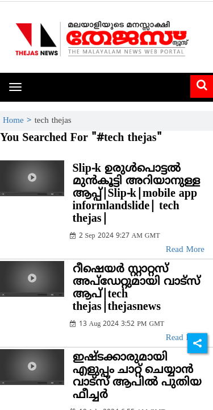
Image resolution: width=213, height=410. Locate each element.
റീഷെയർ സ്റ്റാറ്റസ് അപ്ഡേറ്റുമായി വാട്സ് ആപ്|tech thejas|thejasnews (136, 288)
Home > (19, 120)
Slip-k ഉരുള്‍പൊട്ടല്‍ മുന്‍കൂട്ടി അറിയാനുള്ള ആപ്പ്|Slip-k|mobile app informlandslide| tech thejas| (136, 194)
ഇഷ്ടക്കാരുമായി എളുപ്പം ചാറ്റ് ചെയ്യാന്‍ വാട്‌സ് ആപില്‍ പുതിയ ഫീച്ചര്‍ (137, 377)
